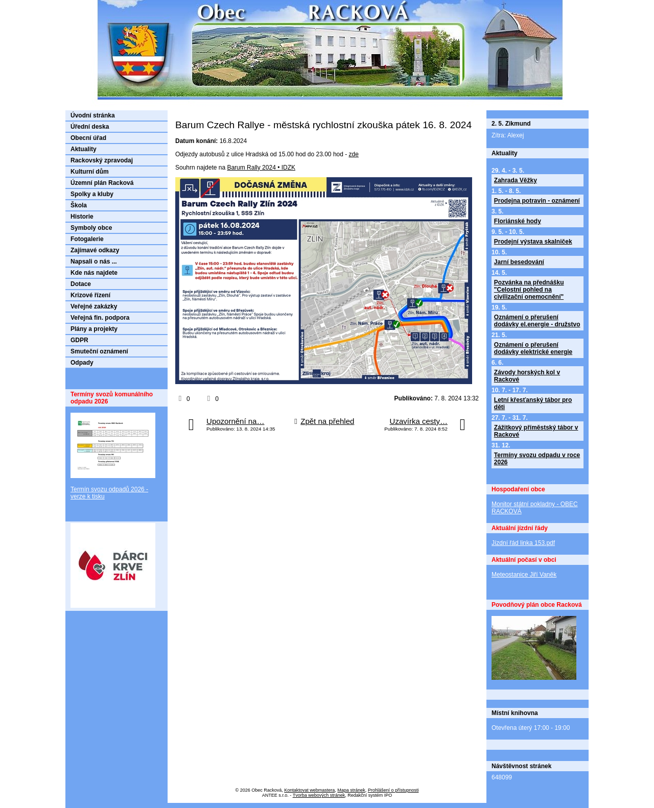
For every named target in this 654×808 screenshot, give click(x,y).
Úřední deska (90, 126)
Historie (82, 216)
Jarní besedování (519, 262)
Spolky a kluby (92, 194)
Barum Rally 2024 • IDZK (261, 167)
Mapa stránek (351, 790)
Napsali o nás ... (94, 261)
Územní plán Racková (102, 182)
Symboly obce (91, 227)
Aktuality (84, 149)
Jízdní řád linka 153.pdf (523, 542)
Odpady (82, 362)
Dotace (81, 284)
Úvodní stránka (93, 115)
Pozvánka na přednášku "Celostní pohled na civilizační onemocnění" (529, 289)
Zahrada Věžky (515, 180)
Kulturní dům (90, 171)
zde (354, 154)
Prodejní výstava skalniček (533, 241)
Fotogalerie (87, 239)
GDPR (79, 340)
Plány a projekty (94, 328)
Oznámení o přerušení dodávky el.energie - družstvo (537, 321)
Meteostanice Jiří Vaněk (524, 574)
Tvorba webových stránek (319, 795)
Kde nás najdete (94, 272)
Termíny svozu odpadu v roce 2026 (537, 458)
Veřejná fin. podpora (100, 317)
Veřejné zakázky (94, 306)
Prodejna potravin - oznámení (537, 200)
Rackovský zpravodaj (102, 160)
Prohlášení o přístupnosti (393, 790)
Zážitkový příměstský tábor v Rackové (536, 431)
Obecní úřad (88, 137)
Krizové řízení (90, 295)
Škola (79, 205)
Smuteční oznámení (99, 351)
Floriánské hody (517, 221)
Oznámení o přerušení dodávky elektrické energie (533, 348)
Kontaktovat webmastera (309, 790)
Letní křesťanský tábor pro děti (533, 403)
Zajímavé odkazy (95, 250)
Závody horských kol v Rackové (527, 376)
